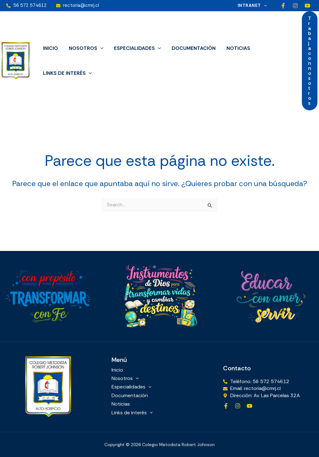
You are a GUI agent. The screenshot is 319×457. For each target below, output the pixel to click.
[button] (264, 5)
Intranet (252, 5)
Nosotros (85, 48)
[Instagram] (295, 5)
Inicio (50, 48)
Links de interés (67, 73)
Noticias (234, 48)
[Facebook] (283, 5)
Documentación (191, 48)
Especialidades (135, 48)
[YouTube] (307, 5)
